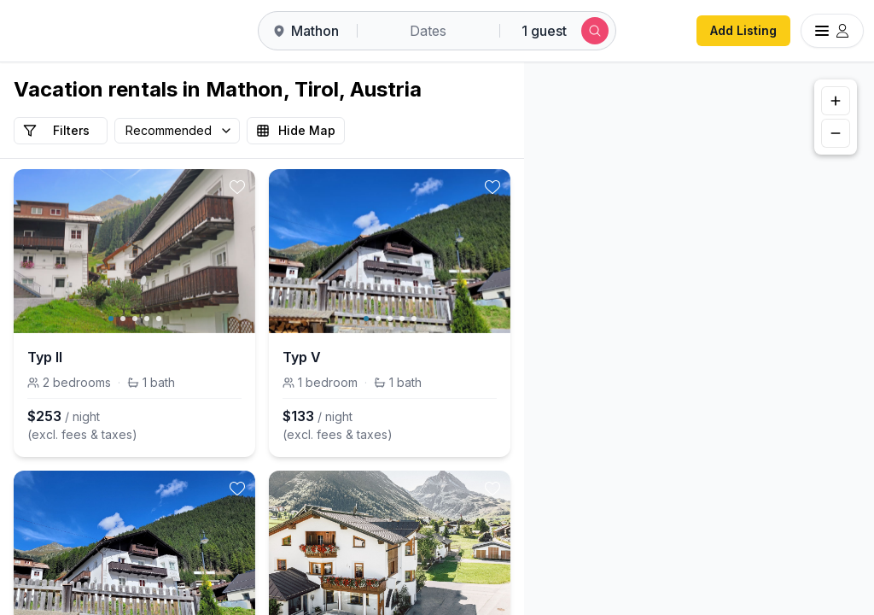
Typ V (302, 357)
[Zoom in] (835, 100)
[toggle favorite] (237, 187)
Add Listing (743, 30)
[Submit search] (595, 30)
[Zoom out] (835, 133)
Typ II (44, 357)
